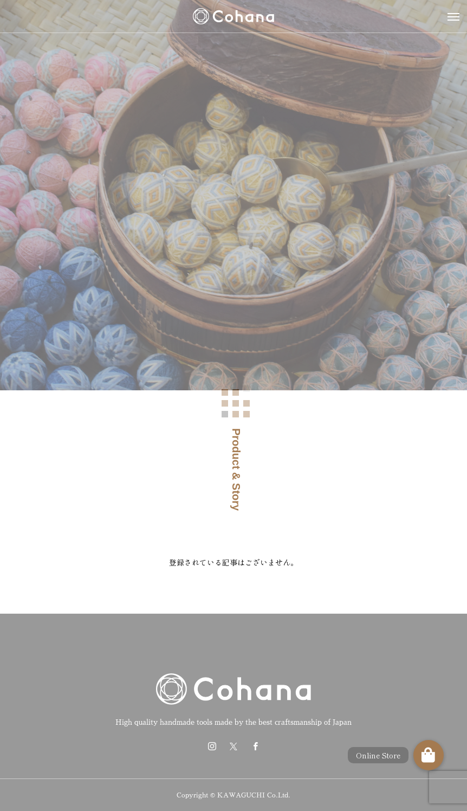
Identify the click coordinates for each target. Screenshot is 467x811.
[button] (428, 755)
